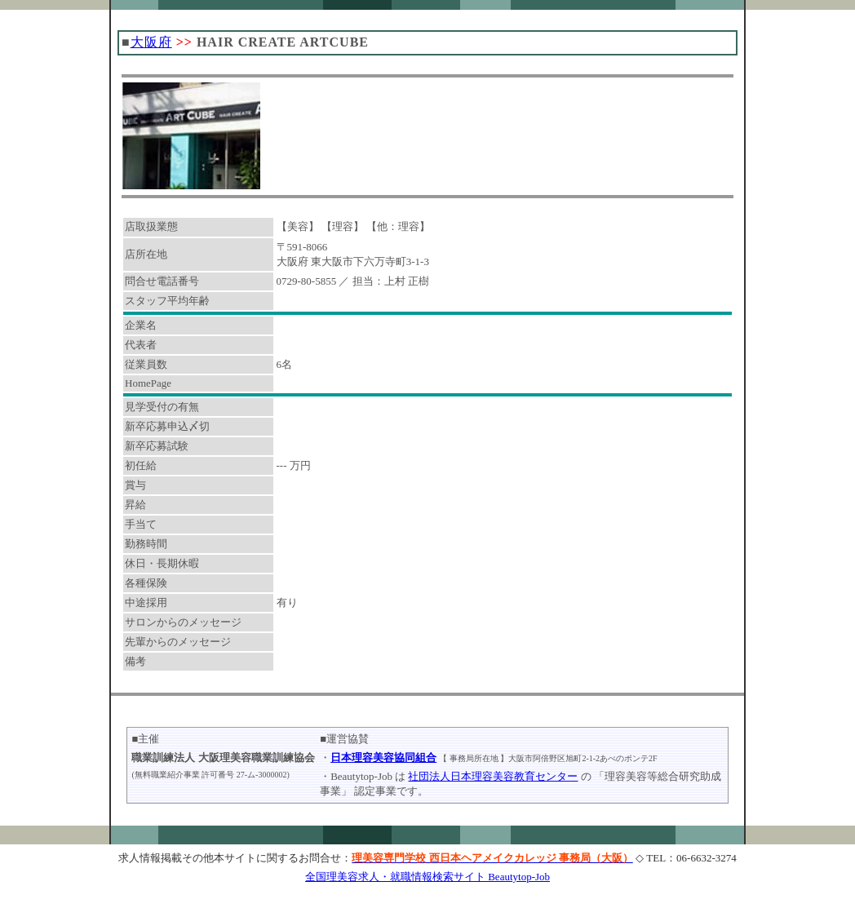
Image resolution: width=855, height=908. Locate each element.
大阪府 (151, 42)
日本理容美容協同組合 (383, 757)
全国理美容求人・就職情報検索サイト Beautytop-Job (427, 876)
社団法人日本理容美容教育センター (493, 776)
